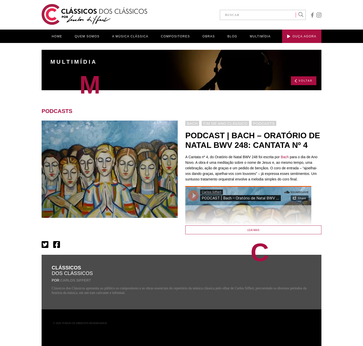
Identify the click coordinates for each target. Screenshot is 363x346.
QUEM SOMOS (87, 36)
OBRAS (208, 36)
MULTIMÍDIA (260, 36)
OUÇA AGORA (301, 36)
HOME (57, 36)
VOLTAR (304, 81)
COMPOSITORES (175, 36)
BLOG (232, 36)
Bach (285, 157)
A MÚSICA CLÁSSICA (130, 36)
